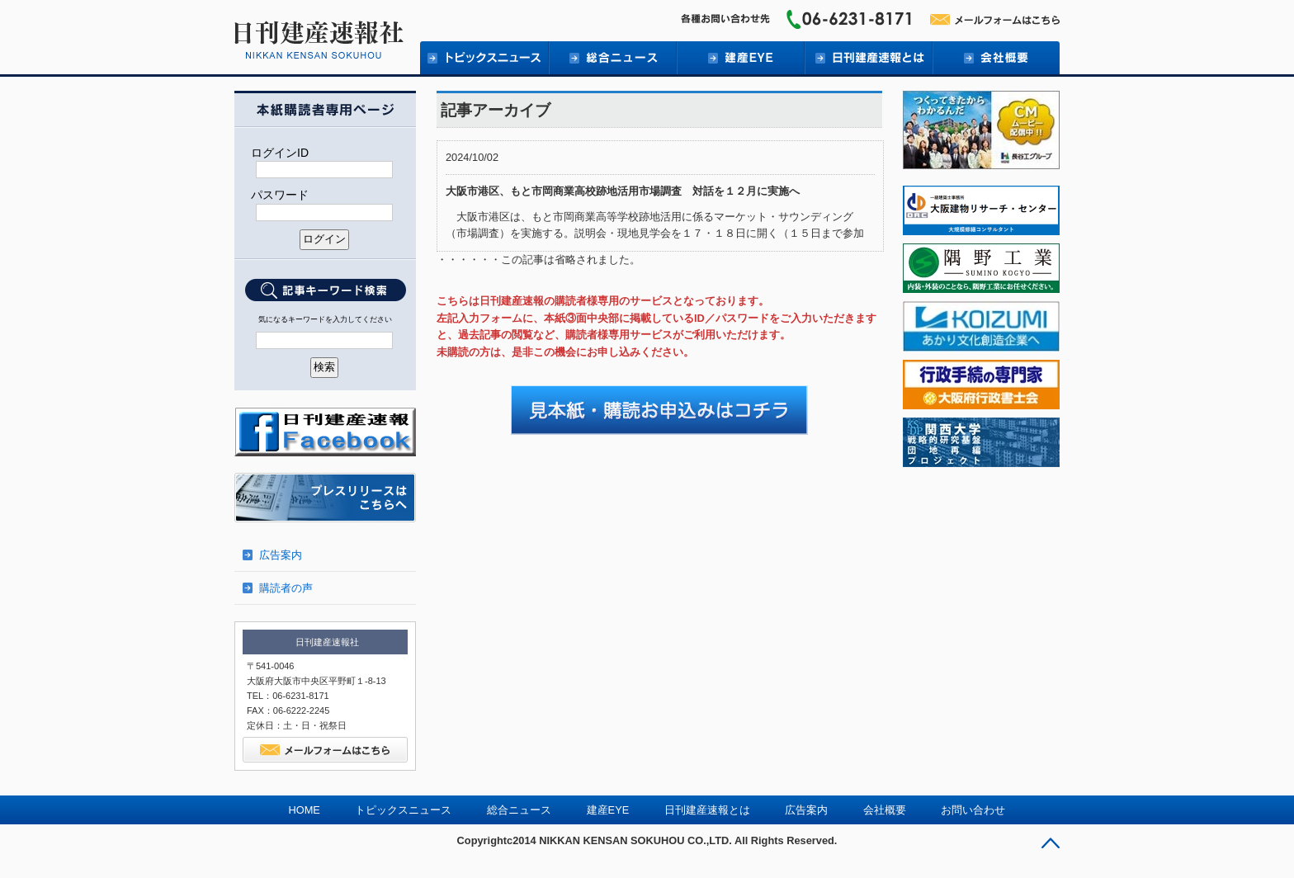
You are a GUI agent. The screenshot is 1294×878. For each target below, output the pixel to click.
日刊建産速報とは (868, 57)
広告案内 (280, 555)
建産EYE (740, 57)
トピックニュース (484, 57)
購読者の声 (286, 588)
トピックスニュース (403, 810)
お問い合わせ (973, 810)
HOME (304, 810)
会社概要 (996, 57)
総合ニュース (612, 57)
